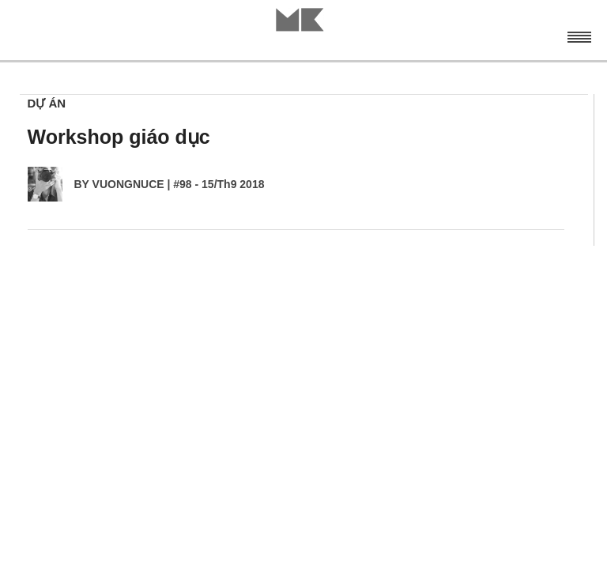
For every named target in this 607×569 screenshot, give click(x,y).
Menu (579, 35)
